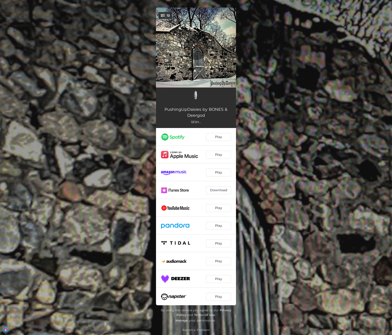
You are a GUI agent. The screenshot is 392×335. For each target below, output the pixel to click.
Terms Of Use (204, 315)
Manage (182, 320)
